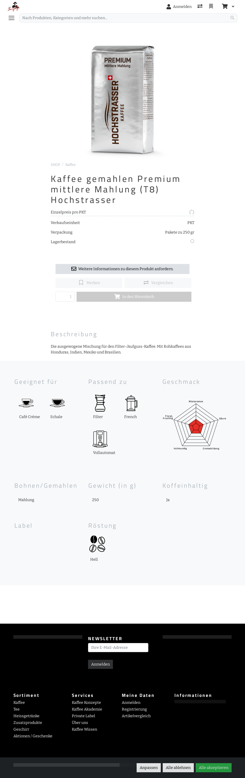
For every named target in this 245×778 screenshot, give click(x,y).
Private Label (83, 716)
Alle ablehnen (178, 767)
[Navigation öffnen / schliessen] (13, 18)
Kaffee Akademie (87, 709)
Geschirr (21, 729)
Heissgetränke (26, 716)
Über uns (80, 722)
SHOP (55, 165)
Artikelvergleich (136, 716)
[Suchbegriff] (123, 17)
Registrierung (134, 709)
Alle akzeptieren (213, 767)
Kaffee (70, 165)
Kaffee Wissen (84, 729)
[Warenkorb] (224, 6)
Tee (16, 709)
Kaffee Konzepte (86, 702)
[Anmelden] (179, 6)
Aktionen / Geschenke (32, 736)
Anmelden (100, 664)
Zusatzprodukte (27, 722)
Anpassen (149, 767)
